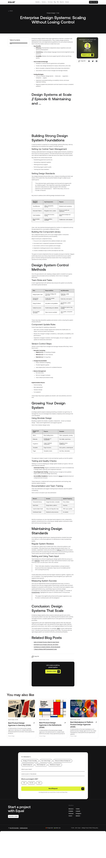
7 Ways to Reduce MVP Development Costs (45, 649)
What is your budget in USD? (29, 779)
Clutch (70, 815)
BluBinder (37, 560)
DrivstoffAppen (36, 592)
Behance (71, 808)
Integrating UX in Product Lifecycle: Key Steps (46, 644)
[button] (38, 2)
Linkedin (78, 811)
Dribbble (71, 811)
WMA (58, 628)
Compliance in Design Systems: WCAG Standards (47, 647)
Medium (78, 815)
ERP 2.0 (59, 550)
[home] (11, 2)
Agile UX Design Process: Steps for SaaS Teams (46, 642)
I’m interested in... (26, 757)
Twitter (78, 808)
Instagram (78, 813)
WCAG (60, 476)
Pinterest (71, 813)
